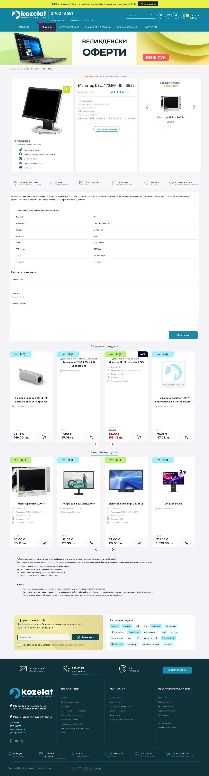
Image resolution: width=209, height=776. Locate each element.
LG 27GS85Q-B (173, 494)
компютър (134, 632)
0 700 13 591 (62, 13)
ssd (164, 632)
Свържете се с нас (166, 702)
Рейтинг (16, 293)
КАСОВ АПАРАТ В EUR (69, 27)
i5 (138, 638)
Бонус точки (115, 715)
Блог (63, 732)
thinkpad (156, 626)
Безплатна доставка (70, 702)
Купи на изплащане (127, 27)
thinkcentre (171, 626)
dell (137, 626)
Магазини (162, 697)
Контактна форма (177, 670)
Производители (165, 723)
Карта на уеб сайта (166, 711)
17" (91, 101)
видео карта (150, 632)
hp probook (117, 638)
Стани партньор (165, 715)
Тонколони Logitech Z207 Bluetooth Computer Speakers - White (173, 402)
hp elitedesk (168, 638)
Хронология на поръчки (120, 706)
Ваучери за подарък (167, 727)
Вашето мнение (19, 303)
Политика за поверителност (73, 711)
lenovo (114, 626)
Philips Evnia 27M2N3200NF (79, 494)
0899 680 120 (76, 20)
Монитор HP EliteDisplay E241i (126, 388)
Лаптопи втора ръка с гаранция (75, 728)
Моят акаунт (115, 702)
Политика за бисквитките (72, 715)
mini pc (174, 632)
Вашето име (17, 279)
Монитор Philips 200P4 (31, 494)
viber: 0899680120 (17, 729)
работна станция (150, 644)
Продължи (183, 335)
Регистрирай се (148, 4)
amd (130, 638)
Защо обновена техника (98, 27)
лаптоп (126, 626)
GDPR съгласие (116, 697)
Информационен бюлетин (121, 719)
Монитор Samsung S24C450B (126, 494)
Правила (65, 706)
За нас (64, 697)
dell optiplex (117, 632)
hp (145, 626)
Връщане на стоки (166, 706)
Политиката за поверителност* (68, 645)
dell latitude (116, 644)
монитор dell (150, 638)
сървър (168, 644)
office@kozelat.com (58, 20)
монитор (132, 644)
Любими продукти (118, 711)
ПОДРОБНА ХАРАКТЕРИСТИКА (91, 118)
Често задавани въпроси (72, 724)
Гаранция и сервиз (69, 719)
